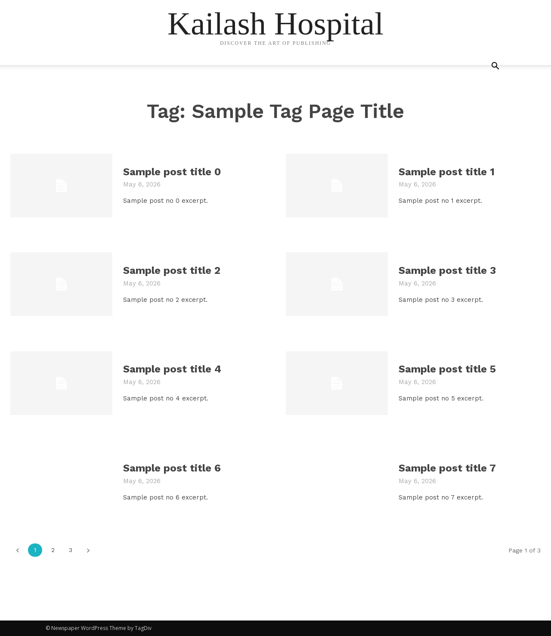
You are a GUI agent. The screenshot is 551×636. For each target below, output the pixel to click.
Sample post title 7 (447, 468)
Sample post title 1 (447, 172)
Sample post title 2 (171, 270)
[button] (495, 67)
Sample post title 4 (172, 369)
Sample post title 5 (447, 369)
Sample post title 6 (172, 468)
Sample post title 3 (447, 270)
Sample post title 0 (172, 172)
